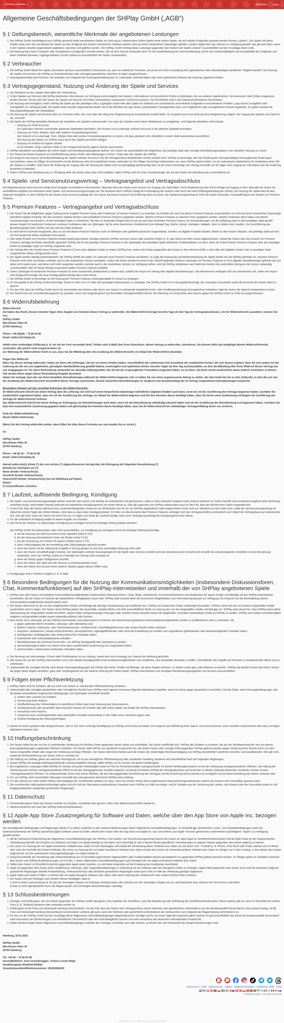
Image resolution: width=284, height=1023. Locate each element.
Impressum (193, 986)
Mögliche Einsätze (244, 986)
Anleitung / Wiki (265, 986)
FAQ (278, 986)
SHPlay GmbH (253, 994)
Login (275, 4)
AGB (203, 986)
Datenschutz (216, 986)
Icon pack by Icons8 (271, 994)
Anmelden (261, 4)
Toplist (228, 986)
